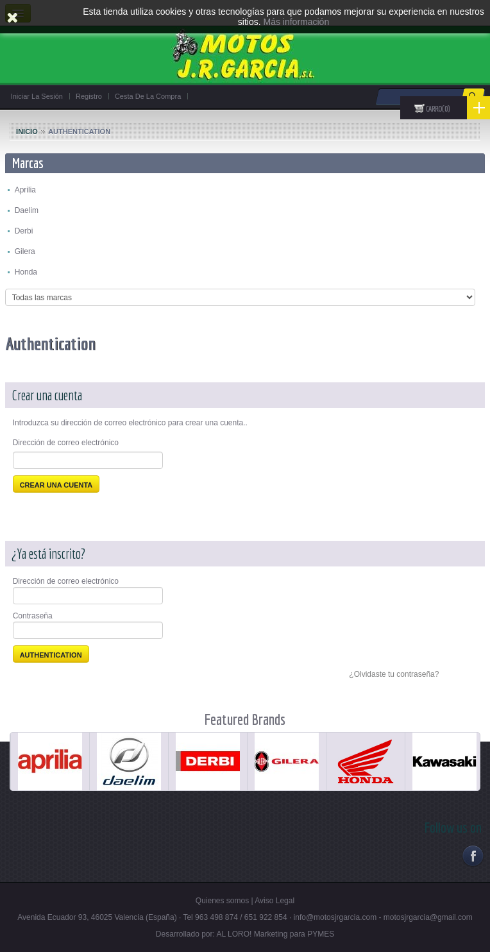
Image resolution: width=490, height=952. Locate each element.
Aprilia (25, 189)
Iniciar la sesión (37, 96)
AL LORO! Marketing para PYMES (276, 934)
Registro (89, 96)
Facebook (472, 855)
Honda (26, 272)
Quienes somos (222, 900)
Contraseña (33, 615)
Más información (296, 22)
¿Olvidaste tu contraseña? (394, 674)
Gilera (25, 251)
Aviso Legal (274, 900)
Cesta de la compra (148, 96)
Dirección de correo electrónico (66, 442)
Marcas (28, 163)
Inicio (27, 131)
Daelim (26, 210)
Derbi (24, 230)
